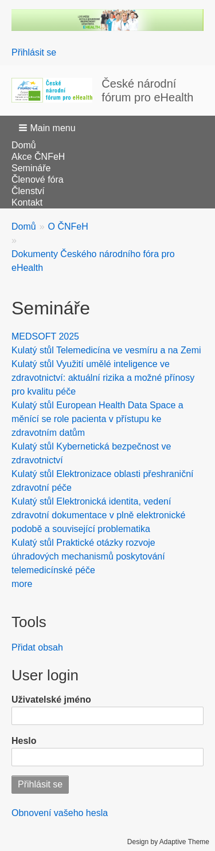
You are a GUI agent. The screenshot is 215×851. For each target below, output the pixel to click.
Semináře (30, 168)
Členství (28, 191)
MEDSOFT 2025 (45, 336)
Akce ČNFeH (38, 156)
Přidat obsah (37, 647)
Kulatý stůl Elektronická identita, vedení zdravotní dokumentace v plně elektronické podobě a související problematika (98, 515)
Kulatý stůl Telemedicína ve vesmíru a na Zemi (106, 350)
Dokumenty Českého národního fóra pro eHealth (93, 261)
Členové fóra (37, 179)
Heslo (24, 741)
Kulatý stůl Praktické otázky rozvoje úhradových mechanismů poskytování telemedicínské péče (88, 556)
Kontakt (26, 202)
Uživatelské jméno (51, 699)
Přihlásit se (33, 52)
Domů (23, 145)
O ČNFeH (68, 226)
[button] (48, 128)
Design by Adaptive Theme (168, 842)
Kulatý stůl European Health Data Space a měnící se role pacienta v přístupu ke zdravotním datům (97, 419)
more (21, 584)
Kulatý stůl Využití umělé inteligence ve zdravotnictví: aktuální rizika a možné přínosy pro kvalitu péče (102, 377)
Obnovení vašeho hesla (59, 813)
